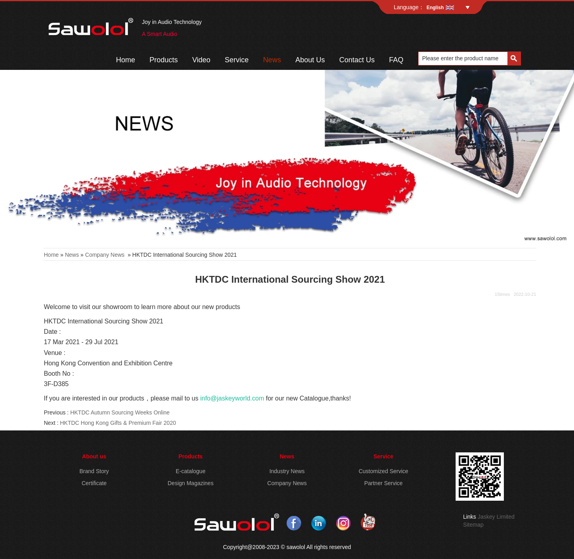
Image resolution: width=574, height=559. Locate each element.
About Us (310, 60)
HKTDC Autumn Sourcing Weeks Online (120, 412)
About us (94, 456)
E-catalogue (191, 471)
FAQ (396, 60)
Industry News (287, 471)
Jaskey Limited (496, 516)
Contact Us (357, 60)
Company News (105, 255)
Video (201, 60)
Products (163, 60)
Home (125, 60)
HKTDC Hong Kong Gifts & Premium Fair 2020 (118, 423)
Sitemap (473, 524)
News (272, 60)
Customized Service (384, 471)
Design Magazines (190, 483)
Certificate (94, 483)
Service (237, 60)
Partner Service (383, 483)
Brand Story (94, 471)
